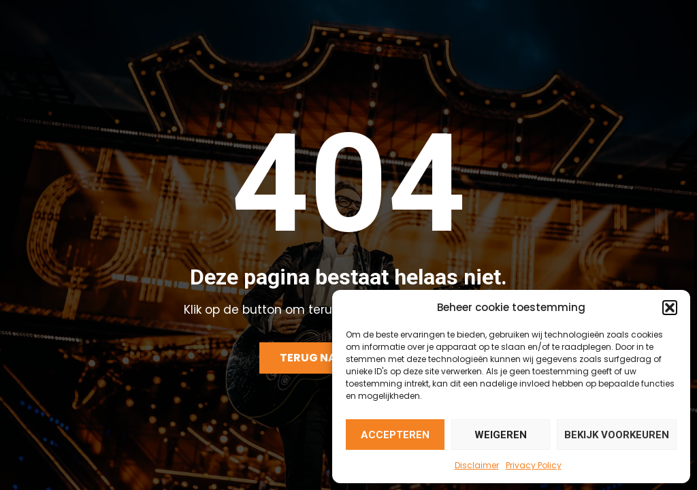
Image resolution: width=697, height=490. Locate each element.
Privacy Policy (534, 465)
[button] (670, 307)
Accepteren (395, 435)
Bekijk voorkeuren (616, 435)
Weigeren (500, 435)
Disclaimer (477, 465)
